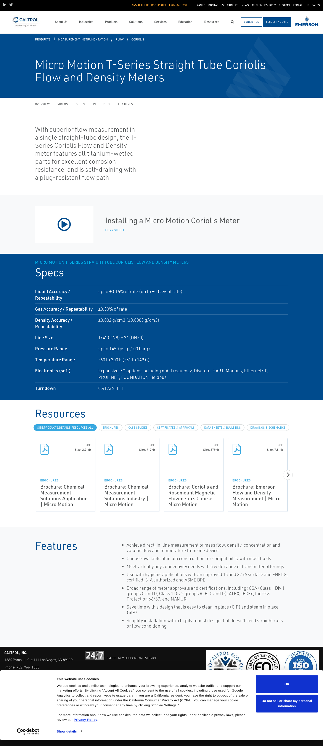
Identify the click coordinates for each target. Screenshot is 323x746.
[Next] (289, 475)
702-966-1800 (27, 667)
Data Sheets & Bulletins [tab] (222, 427)
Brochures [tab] (111, 427)
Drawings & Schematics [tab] (268, 427)
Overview (42, 104)
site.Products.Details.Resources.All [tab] (65, 427)
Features (125, 104)
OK (286, 690)
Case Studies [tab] (138, 427)
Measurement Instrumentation (83, 39)
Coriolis (137, 39)
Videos (63, 104)
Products (42, 39)
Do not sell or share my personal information (287, 709)
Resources (101, 104)
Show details (67, 737)
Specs (80, 104)
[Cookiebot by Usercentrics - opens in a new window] (28, 737)
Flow (120, 39)
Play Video (114, 230)
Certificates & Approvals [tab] (176, 427)
